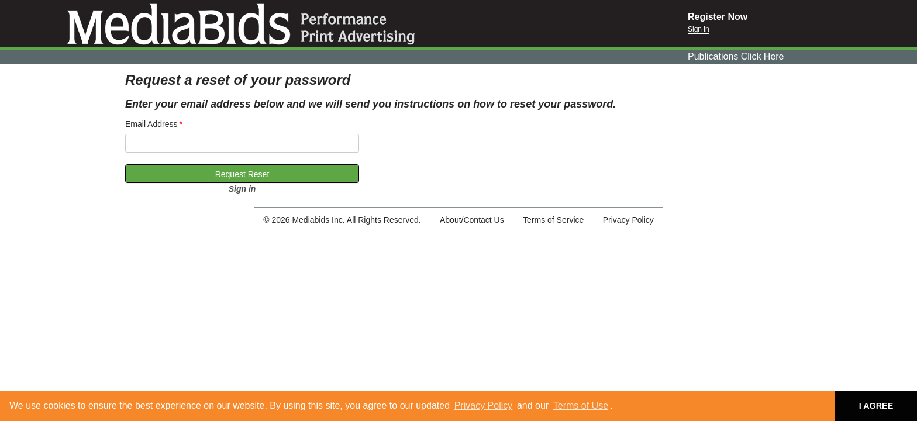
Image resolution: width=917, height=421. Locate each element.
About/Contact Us (472, 220)
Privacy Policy (483, 405)
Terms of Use (580, 405)
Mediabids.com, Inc (344, 23)
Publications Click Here (736, 56)
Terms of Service (553, 220)
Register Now (717, 17)
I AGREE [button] (876, 405)
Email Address (151, 124)
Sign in (698, 29)
